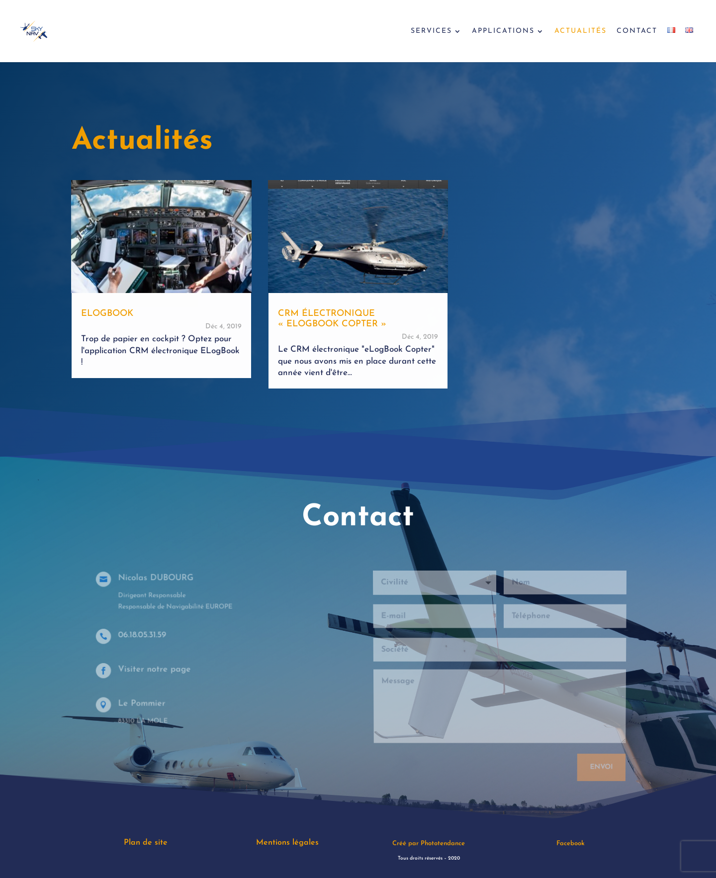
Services (431, 31)
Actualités (580, 31)
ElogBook (107, 313)
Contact (637, 31)
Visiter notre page (156, 669)
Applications (503, 31)
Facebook (570, 843)
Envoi (599, 762)
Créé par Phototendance (428, 843)
